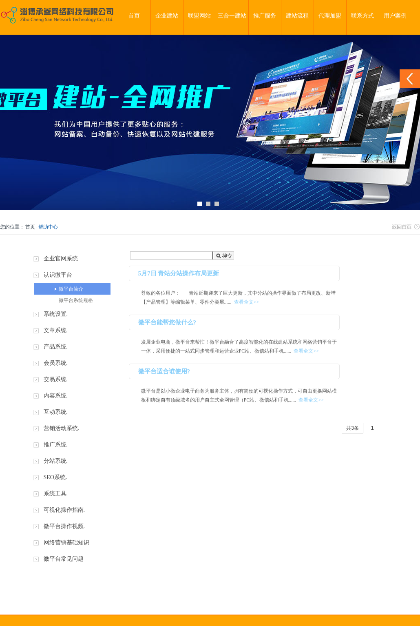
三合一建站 (232, 16)
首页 (134, 16)
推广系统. (56, 445)
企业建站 (166, 16)
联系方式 (362, 16)
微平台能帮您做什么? (167, 322)
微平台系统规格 (76, 300)
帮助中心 (48, 227)
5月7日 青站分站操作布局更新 (178, 273)
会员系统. (56, 363)
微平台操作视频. (64, 526)
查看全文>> (246, 302)
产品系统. (56, 347)
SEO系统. (55, 477)
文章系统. (56, 330)
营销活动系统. (62, 428)
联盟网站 (199, 16)
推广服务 (264, 16)
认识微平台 (58, 275)
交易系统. (56, 379)
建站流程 (297, 16)
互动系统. (56, 412)
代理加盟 (329, 16)
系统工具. (56, 494)
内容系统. (56, 396)
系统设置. (56, 314)
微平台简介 (71, 289)
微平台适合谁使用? (164, 371)
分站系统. (56, 461)
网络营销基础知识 (66, 542)
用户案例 (395, 16)
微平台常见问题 (64, 559)
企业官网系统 (61, 258)
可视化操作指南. (64, 510)
